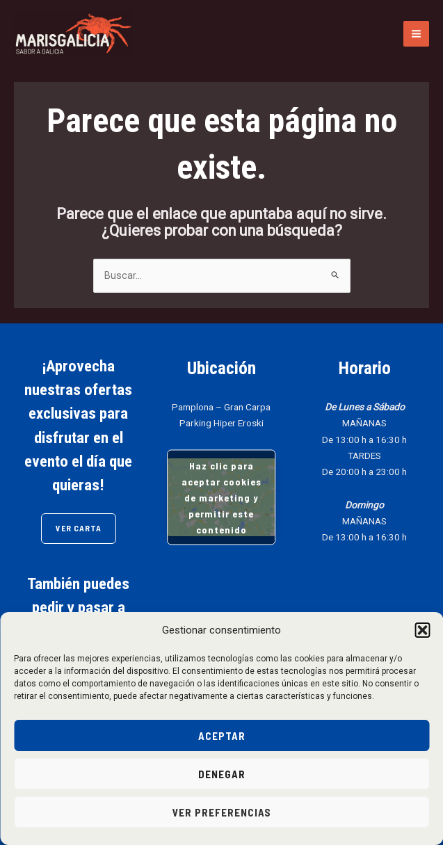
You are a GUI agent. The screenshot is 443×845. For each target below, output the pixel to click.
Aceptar (221, 736)
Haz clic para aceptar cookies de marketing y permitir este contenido (221, 498)
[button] (422, 630)
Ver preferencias (221, 812)
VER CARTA (79, 528)
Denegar (221, 774)
